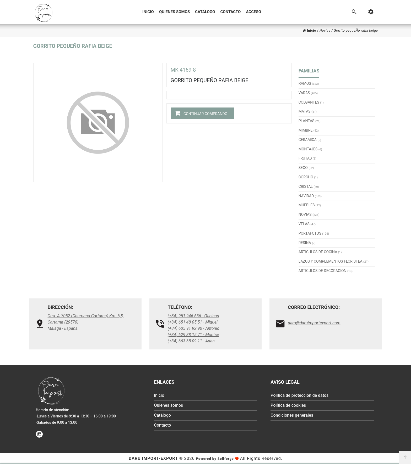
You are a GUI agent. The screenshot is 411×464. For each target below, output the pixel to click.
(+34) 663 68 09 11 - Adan (191, 340)
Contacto (230, 11)
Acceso (253, 11)
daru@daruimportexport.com (314, 322)
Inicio (148, 11)
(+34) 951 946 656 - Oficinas (193, 315)
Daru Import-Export (153, 458)
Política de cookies (288, 405)
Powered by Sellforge (215, 459)
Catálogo (205, 11)
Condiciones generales (292, 415)
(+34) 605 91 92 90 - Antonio (193, 328)
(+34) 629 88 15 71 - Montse (193, 334)
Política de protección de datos (299, 395)
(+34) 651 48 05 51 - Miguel (193, 322)
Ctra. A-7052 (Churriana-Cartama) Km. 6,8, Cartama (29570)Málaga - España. (86, 322)
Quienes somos (174, 11)
